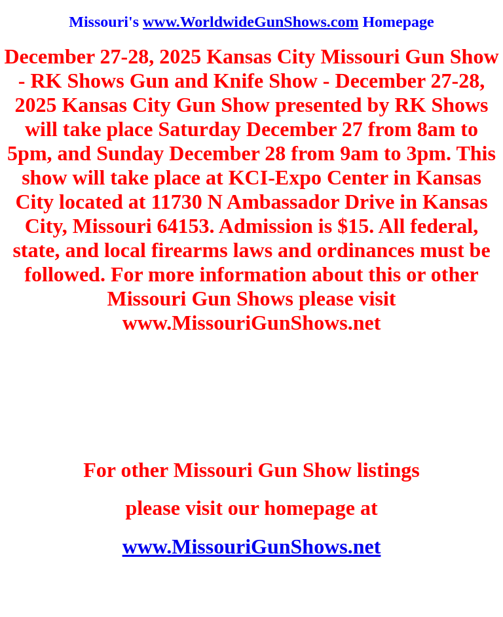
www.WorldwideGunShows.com (250, 21)
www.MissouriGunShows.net (251, 546)
